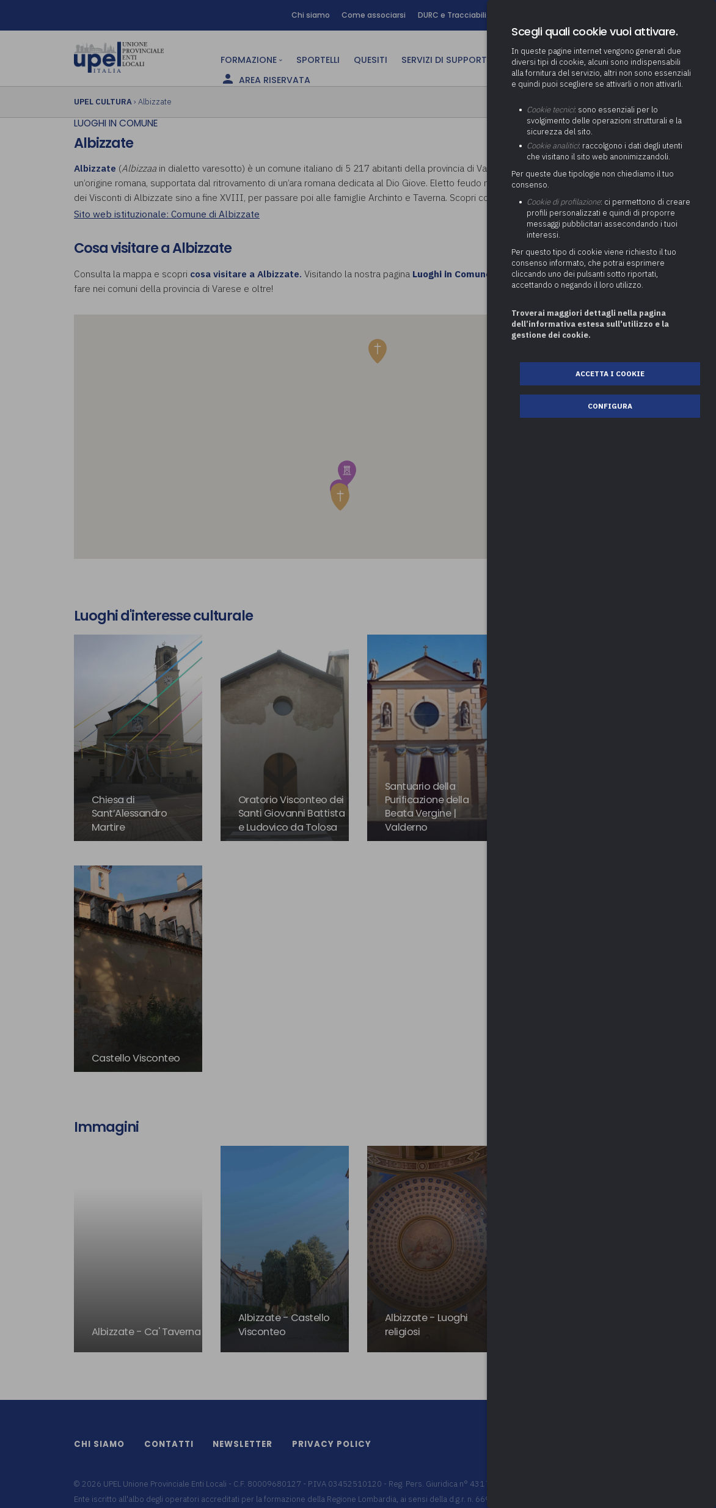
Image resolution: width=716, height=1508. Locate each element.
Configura (610, 405)
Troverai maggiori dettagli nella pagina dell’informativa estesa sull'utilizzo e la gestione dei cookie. (590, 324)
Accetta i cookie (610, 373)
